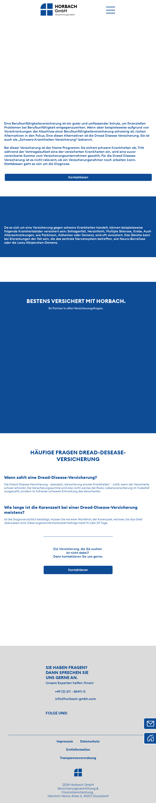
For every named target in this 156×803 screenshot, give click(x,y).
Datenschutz (90, 741)
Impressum (65, 741)
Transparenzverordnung (78, 758)
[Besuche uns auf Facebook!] (63, 721)
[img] (59, 9)
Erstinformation (78, 749)
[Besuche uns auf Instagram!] (51, 721)
